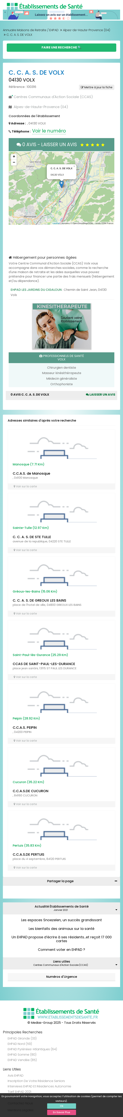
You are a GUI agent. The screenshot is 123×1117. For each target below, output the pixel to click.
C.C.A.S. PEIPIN (25, 727)
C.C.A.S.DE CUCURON (30, 791)
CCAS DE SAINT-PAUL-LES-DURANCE (44, 663)
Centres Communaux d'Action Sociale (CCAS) (53, 96)
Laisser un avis (100, 394)
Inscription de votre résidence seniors (36, 1081)
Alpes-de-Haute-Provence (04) (86, 30)
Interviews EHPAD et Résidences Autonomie (39, 1086)
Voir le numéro (49, 131)
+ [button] (14, 157)
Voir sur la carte (25, 486)
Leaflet (56, 223)
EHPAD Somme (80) (22, 1054)
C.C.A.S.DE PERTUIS (28, 854)
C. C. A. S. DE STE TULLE (32, 536)
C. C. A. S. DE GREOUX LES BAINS (39, 600)
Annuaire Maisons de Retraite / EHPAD (31, 30)
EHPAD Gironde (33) (22, 1038)
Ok (61, 1106)
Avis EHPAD (15, 1075)
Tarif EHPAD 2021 (19, 1091)
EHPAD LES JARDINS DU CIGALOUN (36, 290)
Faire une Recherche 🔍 (61, 47)
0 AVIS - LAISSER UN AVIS (61, 144)
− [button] (14, 163)
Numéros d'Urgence (61, 976)
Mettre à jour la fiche (96, 87)
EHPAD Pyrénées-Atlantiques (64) (32, 1049)
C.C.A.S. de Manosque (31, 473)
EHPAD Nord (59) (20, 1044)
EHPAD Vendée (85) (22, 1060)
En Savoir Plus (61, 1112)
